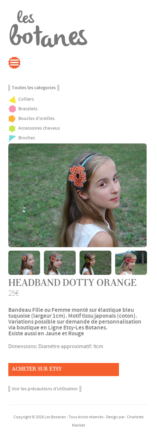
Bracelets (27, 109)
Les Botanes (55, 417)
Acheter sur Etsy (37, 369)
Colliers (26, 99)
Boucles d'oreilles (36, 118)
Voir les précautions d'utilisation (45, 389)
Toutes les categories (34, 88)
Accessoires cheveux (39, 128)
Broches (26, 138)
